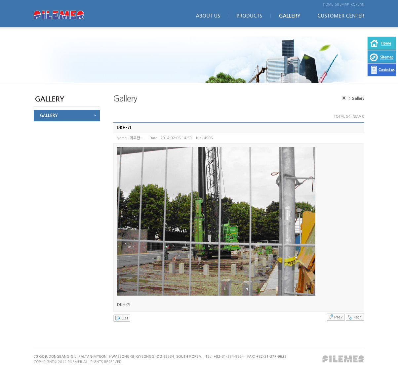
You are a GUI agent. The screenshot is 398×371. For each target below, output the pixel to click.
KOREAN (357, 4)
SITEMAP (342, 4)
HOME (328, 4)
